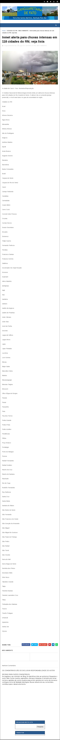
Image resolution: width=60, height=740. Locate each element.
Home (4, 30)
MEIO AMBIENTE (23, 30)
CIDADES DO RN (12, 30)
